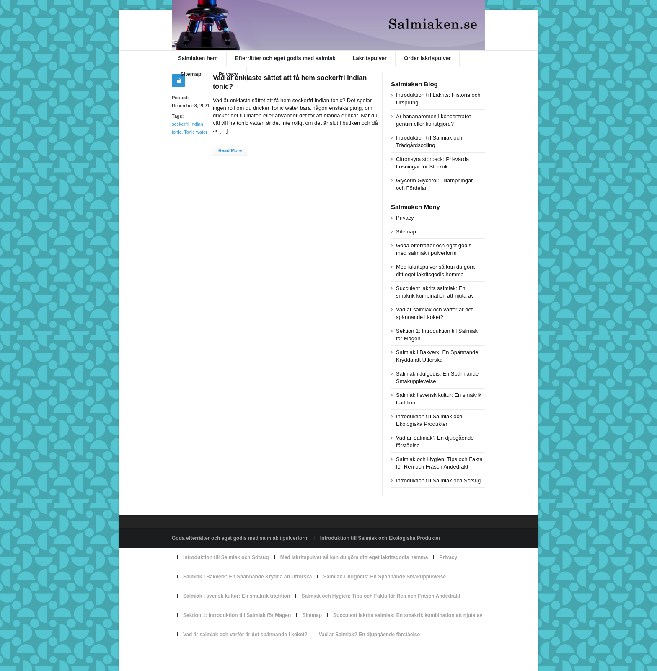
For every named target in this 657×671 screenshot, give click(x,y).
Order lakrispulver (427, 58)
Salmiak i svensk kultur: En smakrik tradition (236, 596)
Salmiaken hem (198, 58)
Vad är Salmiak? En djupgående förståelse (369, 634)
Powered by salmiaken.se (200, 654)
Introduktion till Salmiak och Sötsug (438, 480)
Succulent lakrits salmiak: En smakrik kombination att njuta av (407, 615)
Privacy (228, 74)
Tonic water (195, 132)
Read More (230, 150)
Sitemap (191, 74)
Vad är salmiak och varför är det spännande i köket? (245, 634)
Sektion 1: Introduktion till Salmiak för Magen (237, 615)
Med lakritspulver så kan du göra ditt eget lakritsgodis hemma (354, 557)
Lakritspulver (370, 58)
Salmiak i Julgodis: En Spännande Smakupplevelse (384, 577)
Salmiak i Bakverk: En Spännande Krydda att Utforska (247, 577)
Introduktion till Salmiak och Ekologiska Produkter (380, 538)
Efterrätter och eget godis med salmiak (285, 58)
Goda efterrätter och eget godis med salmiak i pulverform (240, 538)
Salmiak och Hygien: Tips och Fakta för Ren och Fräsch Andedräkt (380, 596)
